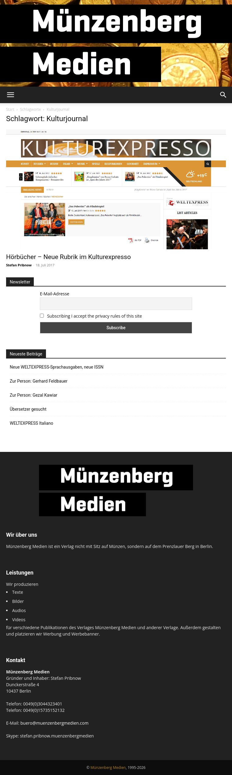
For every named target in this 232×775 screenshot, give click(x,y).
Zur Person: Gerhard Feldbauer (39, 381)
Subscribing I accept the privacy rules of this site (94, 316)
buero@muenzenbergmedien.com (54, 723)
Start (10, 109)
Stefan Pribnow (19, 265)
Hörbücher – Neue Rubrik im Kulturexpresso (68, 257)
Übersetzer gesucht (28, 409)
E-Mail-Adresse (54, 294)
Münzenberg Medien (108, 767)
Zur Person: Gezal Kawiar (33, 395)
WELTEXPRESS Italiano (31, 423)
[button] (10, 95)
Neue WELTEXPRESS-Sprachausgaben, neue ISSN (57, 367)
